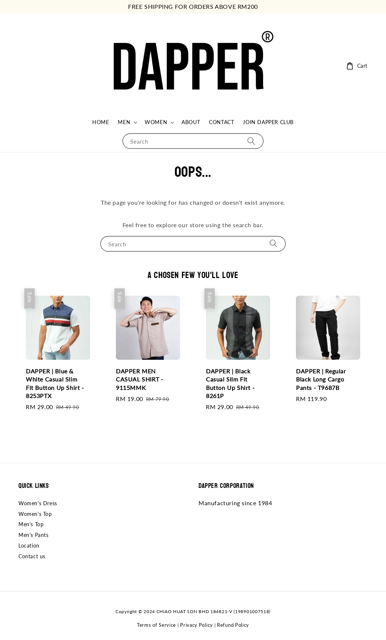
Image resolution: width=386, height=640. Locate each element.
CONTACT (221, 122)
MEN (124, 122)
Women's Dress (37, 503)
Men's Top (31, 524)
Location (28, 545)
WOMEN (156, 122)
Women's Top (35, 514)
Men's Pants (33, 535)
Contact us (31, 556)
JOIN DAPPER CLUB (268, 122)
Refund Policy (233, 625)
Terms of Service (156, 625)
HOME (100, 122)
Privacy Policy (196, 625)
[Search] (251, 141)
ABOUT (191, 122)
